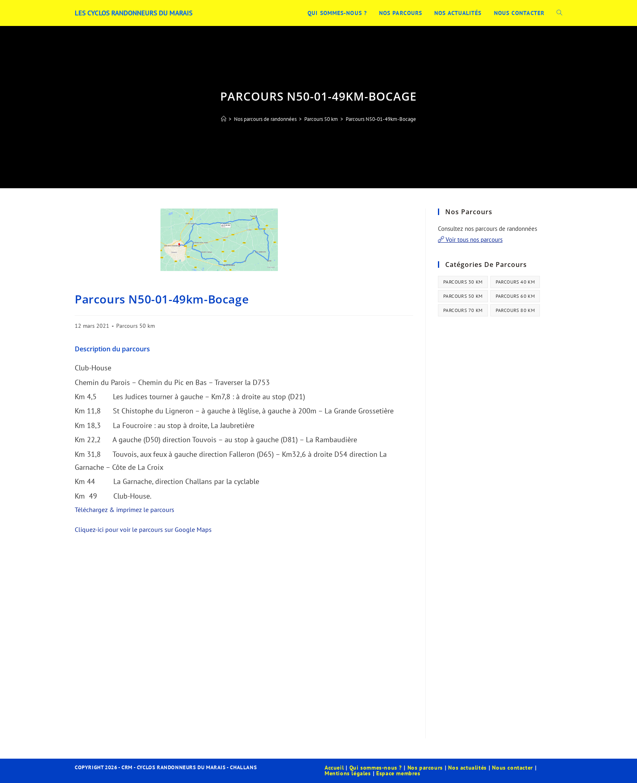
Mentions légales (348, 773)
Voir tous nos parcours (470, 239)
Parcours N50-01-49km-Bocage (381, 119)
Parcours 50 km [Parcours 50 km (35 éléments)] (463, 296)
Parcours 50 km (135, 325)
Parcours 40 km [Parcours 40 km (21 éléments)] (515, 282)
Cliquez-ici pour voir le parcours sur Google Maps (143, 529)
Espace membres (398, 773)
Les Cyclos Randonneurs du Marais (138, 12)
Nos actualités (467, 767)
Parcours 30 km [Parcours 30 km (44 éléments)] (463, 282)
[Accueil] (223, 119)
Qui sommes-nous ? (375, 767)
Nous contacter (512, 767)
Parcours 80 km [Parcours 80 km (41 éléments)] (515, 310)
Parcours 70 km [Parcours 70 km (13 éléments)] (463, 310)
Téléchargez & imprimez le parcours (124, 510)
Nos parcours (425, 767)
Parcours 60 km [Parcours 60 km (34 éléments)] (515, 296)
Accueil (334, 767)
